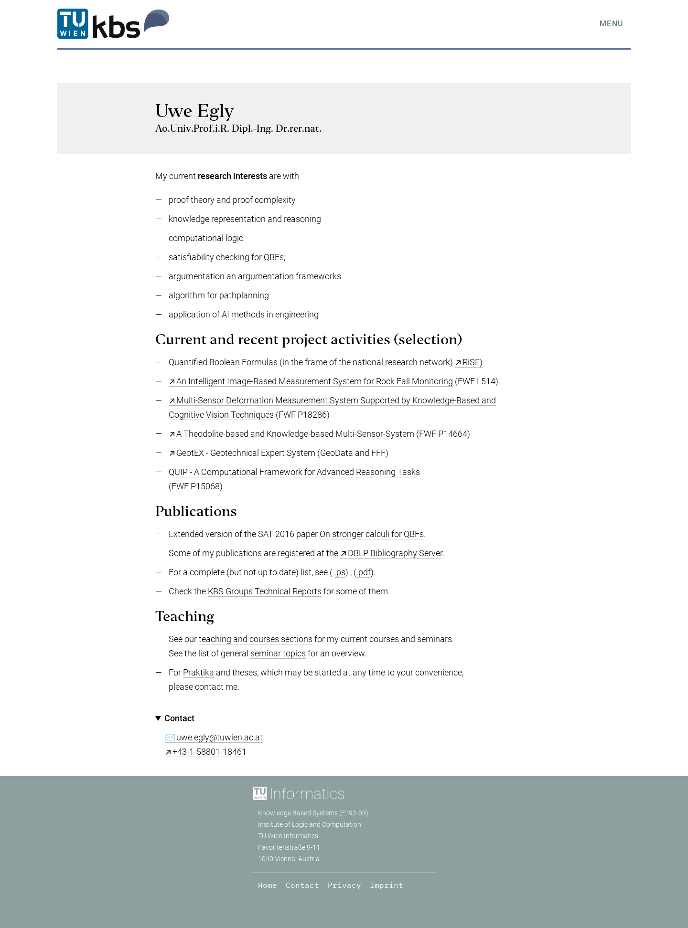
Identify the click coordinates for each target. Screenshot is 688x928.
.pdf (363, 572)
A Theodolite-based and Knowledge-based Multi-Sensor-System (295, 434)
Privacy (344, 885)
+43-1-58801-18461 (209, 752)
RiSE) (472, 362)
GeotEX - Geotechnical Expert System (245, 453)
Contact (302, 885)
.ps (339, 572)
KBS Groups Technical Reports (265, 591)
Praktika (198, 672)
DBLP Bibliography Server (395, 553)
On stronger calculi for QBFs (372, 534)
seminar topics (278, 653)
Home (267, 885)
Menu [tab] (612, 23)
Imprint (386, 885)
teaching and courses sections (255, 639)
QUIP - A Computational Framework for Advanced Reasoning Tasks (294, 472)
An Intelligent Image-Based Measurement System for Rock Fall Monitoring (314, 381)
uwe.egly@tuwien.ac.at (219, 737)
